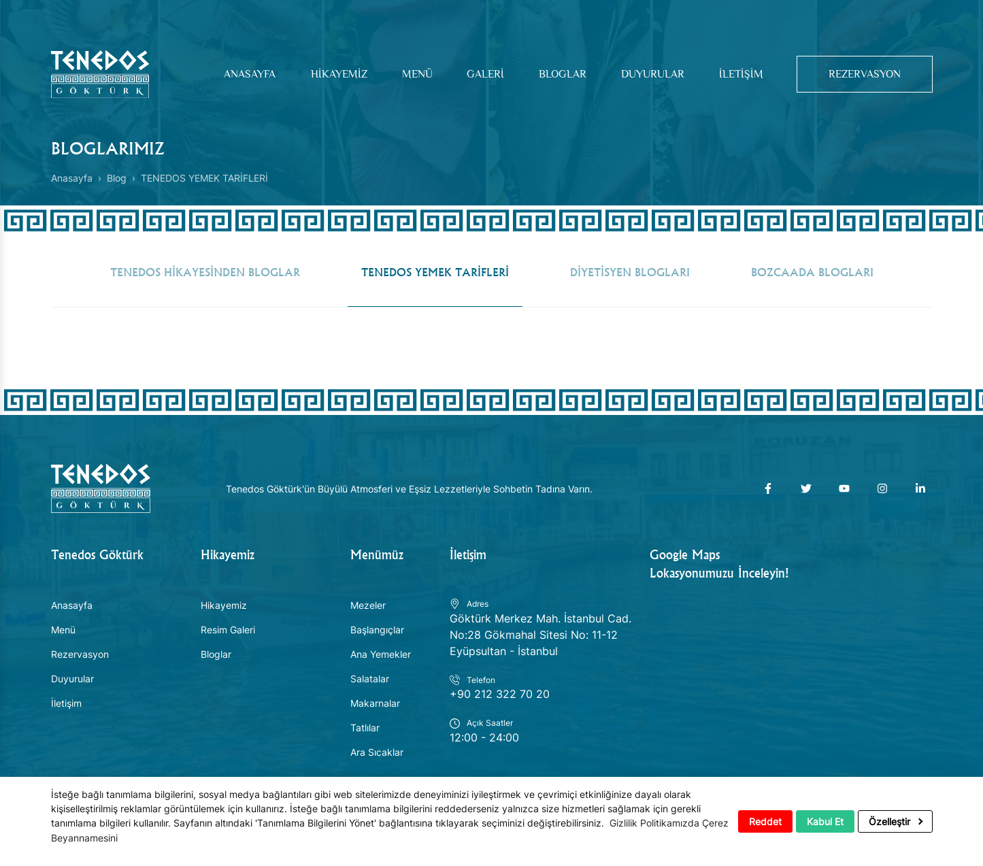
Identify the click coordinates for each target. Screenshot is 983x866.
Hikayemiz (333, 74)
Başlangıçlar (377, 631)
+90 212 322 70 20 (500, 696)
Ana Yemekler (380, 655)
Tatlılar (365, 729)
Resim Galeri (228, 631)
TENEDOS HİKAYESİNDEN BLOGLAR (205, 273)
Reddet (765, 822)
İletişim (736, 74)
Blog (117, 178)
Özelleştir (895, 822)
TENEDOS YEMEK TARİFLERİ (435, 273)
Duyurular (648, 74)
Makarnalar (375, 704)
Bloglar (557, 74)
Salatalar (369, 680)
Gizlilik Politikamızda (654, 823)
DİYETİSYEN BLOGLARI (630, 273)
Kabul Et (825, 822)
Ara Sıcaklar (376, 753)
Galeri (480, 74)
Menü (412, 74)
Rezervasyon (863, 74)
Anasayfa (244, 74)
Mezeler (368, 606)
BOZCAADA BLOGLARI (812, 273)
